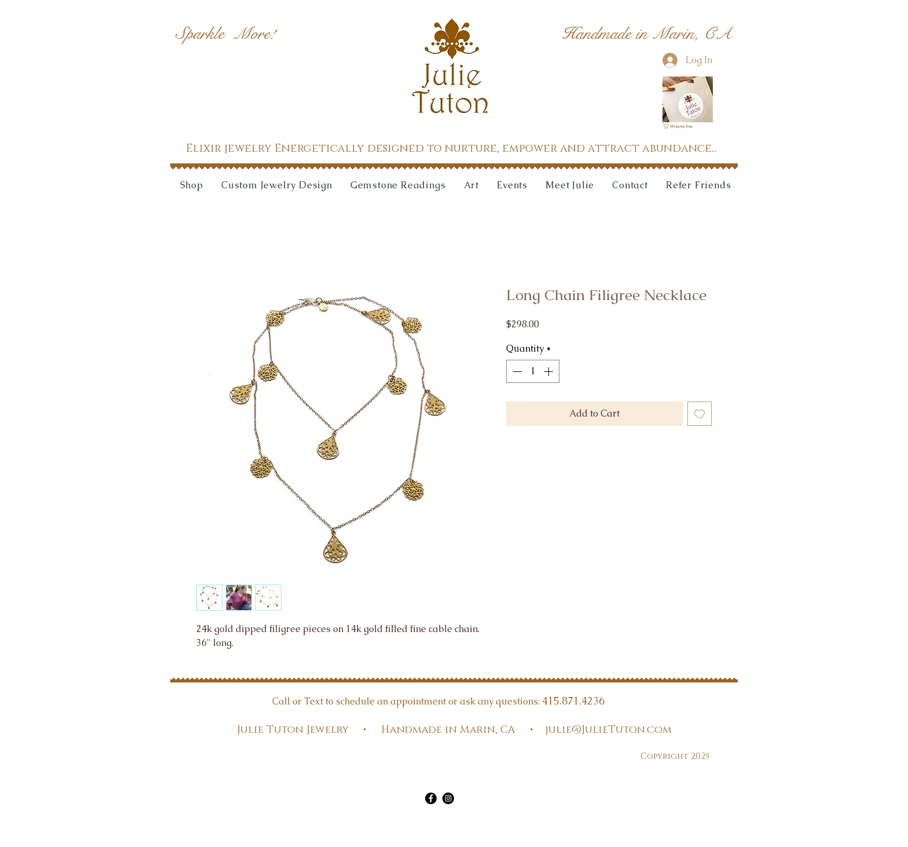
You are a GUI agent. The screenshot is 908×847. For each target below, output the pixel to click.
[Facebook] (431, 798)
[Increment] (549, 371)
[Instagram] (448, 798)
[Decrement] (516, 371)
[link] (681, 126)
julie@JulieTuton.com (608, 730)
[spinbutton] (532, 371)
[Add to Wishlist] (699, 413)
